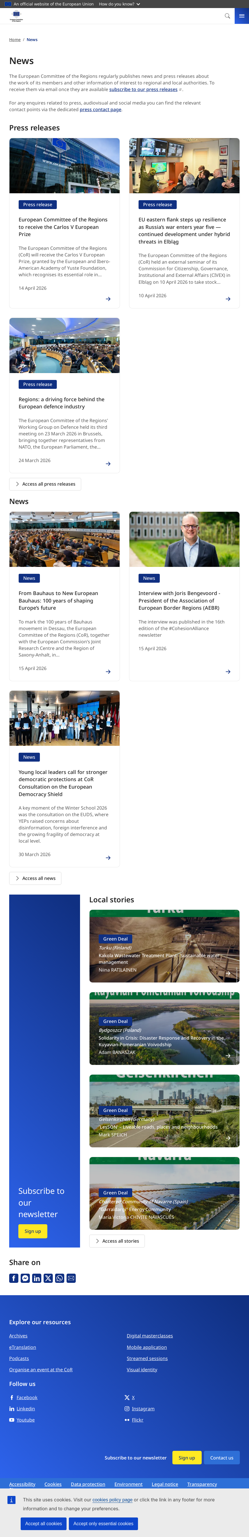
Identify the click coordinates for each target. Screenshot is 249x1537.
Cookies (53, 1475)
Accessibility (22, 1475)
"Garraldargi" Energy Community (135, 1200)
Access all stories (117, 1231)
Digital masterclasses (150, 1326)
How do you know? (119, 4)
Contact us (222, 1448)
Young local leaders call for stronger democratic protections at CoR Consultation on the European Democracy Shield (64, 775)
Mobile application (147, 1338)
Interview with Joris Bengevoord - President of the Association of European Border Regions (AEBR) (183, 595)
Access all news (35, 869)
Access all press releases (45, 479)
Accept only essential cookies (103, 1523)
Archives (18, 1326)
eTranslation (22, 1338)
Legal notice (165, 1475)
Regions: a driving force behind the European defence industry (57, 399)
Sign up (33, 1222)
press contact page (100, 109)
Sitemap (18, 1480)
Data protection (88, 1475)
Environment (128, 1475)
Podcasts (19, 1349)
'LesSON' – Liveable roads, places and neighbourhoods (158, 1118)
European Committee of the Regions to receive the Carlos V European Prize (61, 222)
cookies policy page (112, 1499)
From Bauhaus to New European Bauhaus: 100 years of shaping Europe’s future (62, 595)
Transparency (202, 1475)
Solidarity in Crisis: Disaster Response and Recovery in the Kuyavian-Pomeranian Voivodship (161, 1032)
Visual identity (142, 1360)
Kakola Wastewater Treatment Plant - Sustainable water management (159, 949)
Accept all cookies (43, 1523)
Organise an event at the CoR (41, 1360)
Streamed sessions (147, 1349)
